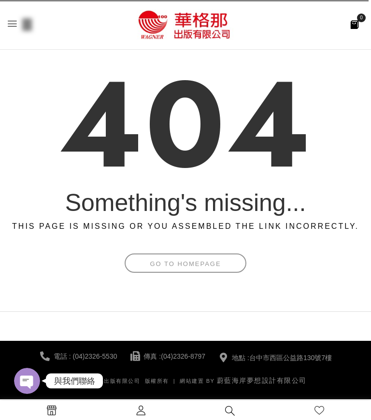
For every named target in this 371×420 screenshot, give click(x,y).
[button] (354, 24)
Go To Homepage (185, 263)
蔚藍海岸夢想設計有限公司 (262, 380)
